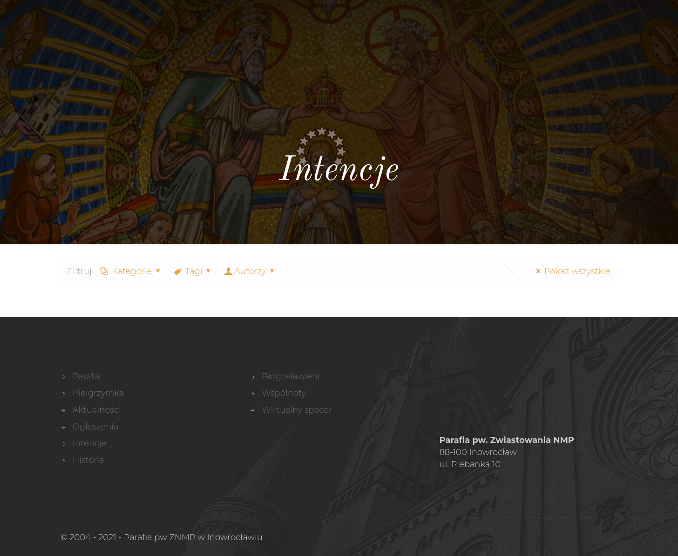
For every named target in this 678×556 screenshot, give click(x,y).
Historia (88, 460)
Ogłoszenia (96, 427)
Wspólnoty (284, 393)
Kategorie (131, 271)
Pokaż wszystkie (571, 271)
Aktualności (97, 410)
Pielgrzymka (98, 393)
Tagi (193, 271)
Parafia (87, 376)
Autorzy (250, 271)
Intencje (90, 443)
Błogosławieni (290, 376)
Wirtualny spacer (297, 410)
